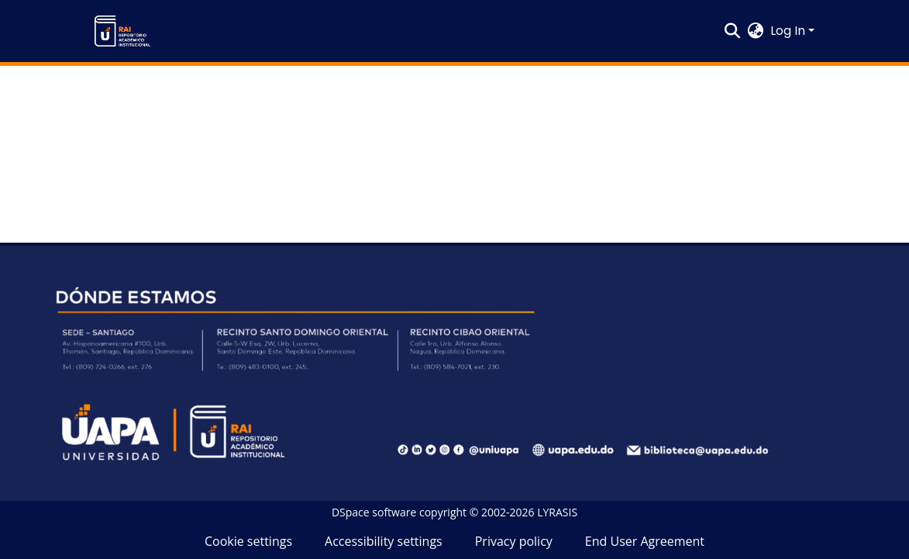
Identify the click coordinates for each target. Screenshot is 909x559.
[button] (122, 31)
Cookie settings (248, 541)
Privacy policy (514, 541)
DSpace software (374, 512)
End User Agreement (644, 541)
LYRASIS (557, 512)
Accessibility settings (383, 541)
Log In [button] (789, 31)
